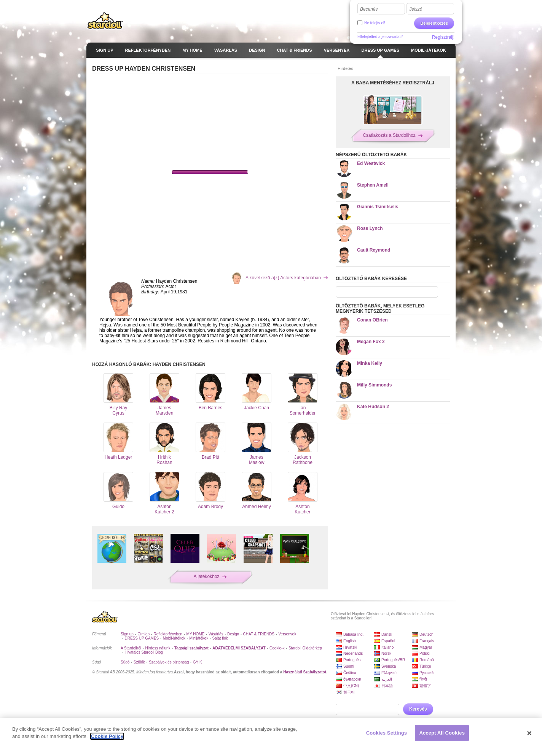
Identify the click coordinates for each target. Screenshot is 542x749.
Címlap (143, 634)
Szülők (139, 662)
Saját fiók (220, 638)
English (349, 641)
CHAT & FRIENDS (258, 634)
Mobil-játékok (174, 638)
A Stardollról (131, 648)
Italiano (387, 647)
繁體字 (425, 686)
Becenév (369, 9)
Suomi (348, 666)
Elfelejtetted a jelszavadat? (380, 37)
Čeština (349, 673)
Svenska (388, 666)
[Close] (529, 733)
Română (426, 660)
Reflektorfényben (168, 634)
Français (426, 641)
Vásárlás (216, 634)
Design (233, 634)
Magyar (425, 647)
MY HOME (196, 634)
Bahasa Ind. (353, 634)
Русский (426, 673)
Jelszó (415, 9)
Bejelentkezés (434, 23)
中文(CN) (351, 686)
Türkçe (425, 666)
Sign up (127, 634)
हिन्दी (423, 679)
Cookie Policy (107, 736)
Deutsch (426, 634)
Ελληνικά (389, 673)
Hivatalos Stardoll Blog (143, 652)
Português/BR (393, 660)
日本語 (387, 686)
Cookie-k (276, 648)
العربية (386, 679)
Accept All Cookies (442, 733)
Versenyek (287, 634)
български (352, 679)
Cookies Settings (386, 733)
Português (352, 660)
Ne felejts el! (374, 23)
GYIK (197, 662)
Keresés (418, 709)
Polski (424, 653)
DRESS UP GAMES (141, 638)
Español (388, 641)
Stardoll (105, 20)
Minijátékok (198, 638)
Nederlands (353, 653)
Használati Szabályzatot (304, 672)
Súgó (125, 662)
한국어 (349, 692)
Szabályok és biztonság (169, 662)
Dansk (386, 634)
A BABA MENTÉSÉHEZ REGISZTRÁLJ (392, 83)
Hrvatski (350, 647)
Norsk (386, 653)
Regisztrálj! (443, 37)
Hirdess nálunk (157, 648)
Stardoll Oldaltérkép (305, 648)
